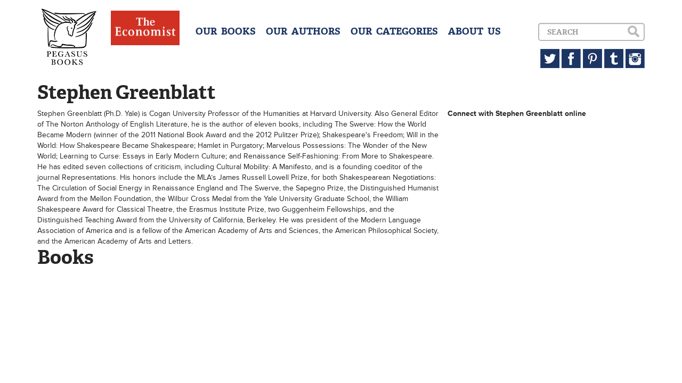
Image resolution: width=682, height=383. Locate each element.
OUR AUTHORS (303, 31)
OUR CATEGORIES (394, 31)
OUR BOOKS (226, 31)
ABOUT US (474, 31)
